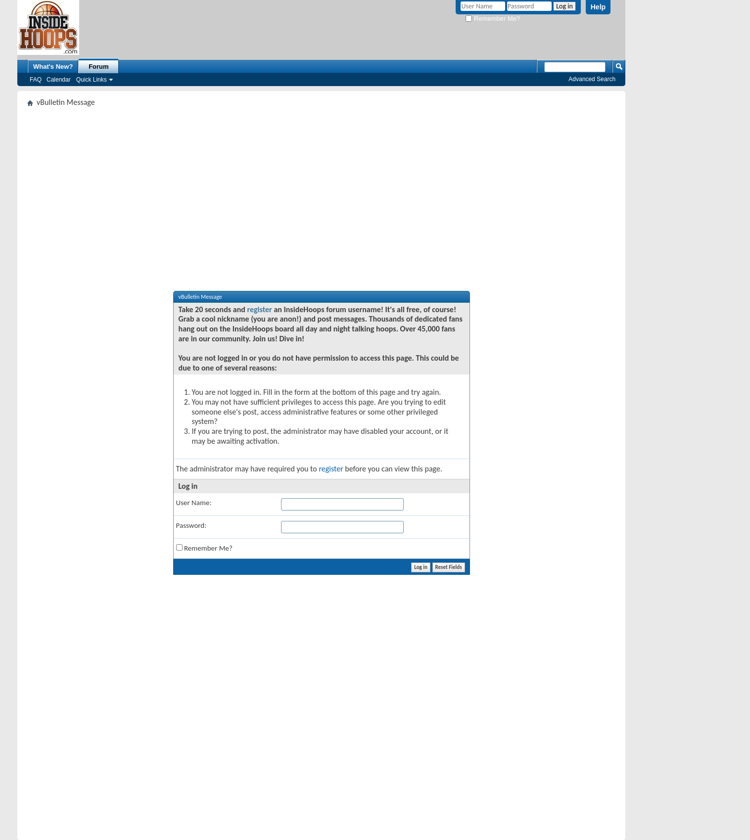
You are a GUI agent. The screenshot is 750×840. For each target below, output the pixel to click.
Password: (191, 525)
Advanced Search (591, 79)
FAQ (36, 79)
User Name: (194, 502)
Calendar (59, 79)
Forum (98, 66)
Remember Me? (493, 18)
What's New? (53, 66)
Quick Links (91, 79)
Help (598, 7)
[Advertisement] (321, 185)
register (259, 309)
